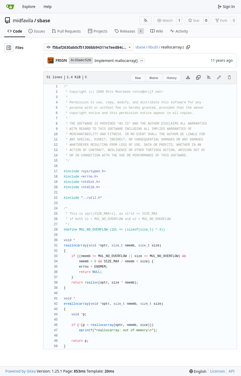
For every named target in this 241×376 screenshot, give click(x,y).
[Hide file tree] (8, 47)
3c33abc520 (81, 60)
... (141, 60)
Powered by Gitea (20, 371)
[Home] (10, 6)
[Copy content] (198, 77)
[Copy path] (188, 47)
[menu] (198, 371)
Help (47, 6)
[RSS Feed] (145, 20)
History (172, 78)
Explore (28, 6)
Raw (138, 78)
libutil (153, 47)
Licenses (217, 371)
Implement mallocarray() (116, 60)
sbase (43, 20)
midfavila (23, 20)
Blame (154, 78)
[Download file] (188, 77)
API (231, 371)
